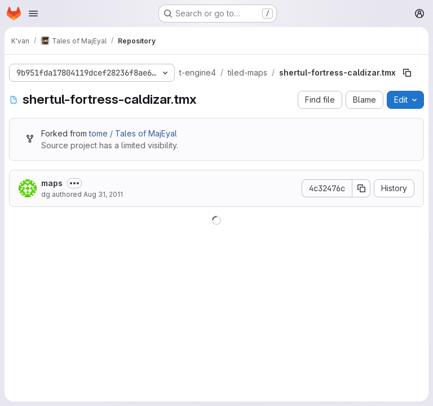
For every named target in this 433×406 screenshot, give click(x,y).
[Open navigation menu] (33, 14)
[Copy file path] (407, 73)
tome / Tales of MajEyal (133, 133)
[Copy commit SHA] (361, 188)
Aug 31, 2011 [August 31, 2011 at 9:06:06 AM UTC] (103, 194)
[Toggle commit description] (74, 183)
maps (52, 183)
